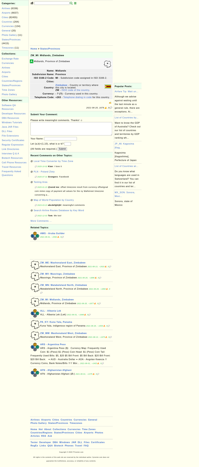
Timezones (8, 48)
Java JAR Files (10, 127)
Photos (99, 435)
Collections (59, 432)
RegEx (34, 448)
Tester (34, 445)
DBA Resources (10, 118)
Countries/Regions (12, 81)
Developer (45, 445)
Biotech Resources (12, 158)
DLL (80, 445)
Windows (64, 445)
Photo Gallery (9, 35)
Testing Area (40, 185)
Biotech (58, 448)
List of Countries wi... (126, 166)
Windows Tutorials (12, 122)
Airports (6, 13)
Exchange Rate (10, 59)
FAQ (86, 448)
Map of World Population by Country (54, 203)
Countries (7, 22)
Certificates (98, 445)
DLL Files (7, 131)
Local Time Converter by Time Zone (53, 164)
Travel (78, 448)
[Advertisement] (15, 219)
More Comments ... (41, 224)
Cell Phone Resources (14, 162)
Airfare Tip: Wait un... (126, 91)
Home (34, 49)
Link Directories (10, 149)
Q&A (50, 448)
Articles (35, 439)
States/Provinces (11, 39)
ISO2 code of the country (75, 90)
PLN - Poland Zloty (44, 174)
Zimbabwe (61, 85)
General (6, 30)
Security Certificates (13, 140)
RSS (43, 439)
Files (87, 445)
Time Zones (8, 90)
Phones (69, 448)
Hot (41, 432)
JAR (73, 445)
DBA (55, 445)
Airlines (6, 8)
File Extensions (10, 136)
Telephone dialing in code (77, 97)
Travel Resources (11, 167)
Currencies (8, 26)
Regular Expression (13, 145)
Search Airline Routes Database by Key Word (59, 213)
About (47, 432)
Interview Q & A (10, 153)
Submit (62, 151)
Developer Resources (14, 113)
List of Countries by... (126, 117)
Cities (5, 17)
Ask (50, 439)
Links (43, 448)
